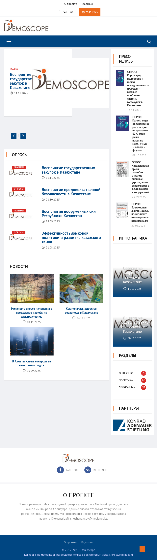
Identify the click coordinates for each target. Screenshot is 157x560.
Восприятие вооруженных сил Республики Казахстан (69, 219)
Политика (126, 379)
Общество (126, 372)
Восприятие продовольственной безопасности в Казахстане (71, 197)
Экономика (127, 386)
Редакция (87, 4)
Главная (14, 69)
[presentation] (13, 141)
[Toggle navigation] (7, 42)
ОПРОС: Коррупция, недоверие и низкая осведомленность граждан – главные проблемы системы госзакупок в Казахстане (138, 88)
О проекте (70, 4)
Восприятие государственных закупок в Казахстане (25, 82)
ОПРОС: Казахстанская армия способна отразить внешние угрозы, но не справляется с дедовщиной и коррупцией (140, 177)
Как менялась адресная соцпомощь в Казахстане (81, 316)
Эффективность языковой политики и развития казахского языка (71, 243)
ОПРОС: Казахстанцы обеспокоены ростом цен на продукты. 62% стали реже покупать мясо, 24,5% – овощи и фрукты (140, 133)
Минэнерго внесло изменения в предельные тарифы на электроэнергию (31, 318)
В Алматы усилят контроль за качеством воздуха (32, 368)
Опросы (18, 194)
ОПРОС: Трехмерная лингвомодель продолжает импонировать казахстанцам (140, 212)
